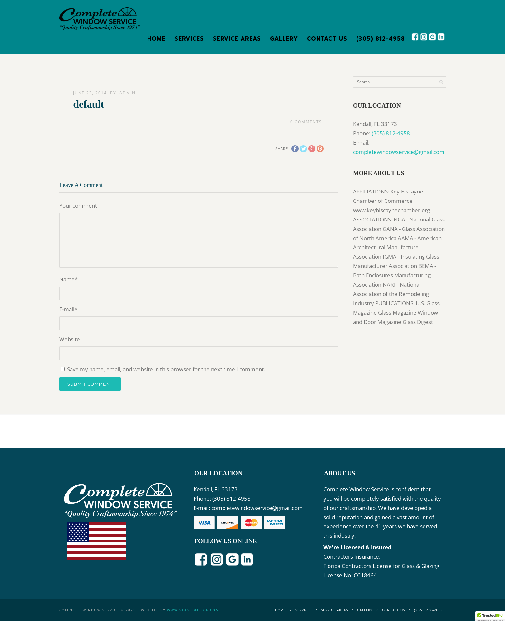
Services (189, 38)
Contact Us (327, 38)
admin (127, 93)
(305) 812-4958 (380, 38)
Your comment (78, 205)
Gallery (284, 38)
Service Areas (237, 38)
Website (69, 339)
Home (156, 38)
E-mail (68, 309)
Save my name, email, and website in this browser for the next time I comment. (166, 369)
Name (68, 279)
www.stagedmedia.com (193, 610)
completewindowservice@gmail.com (398, 151)
